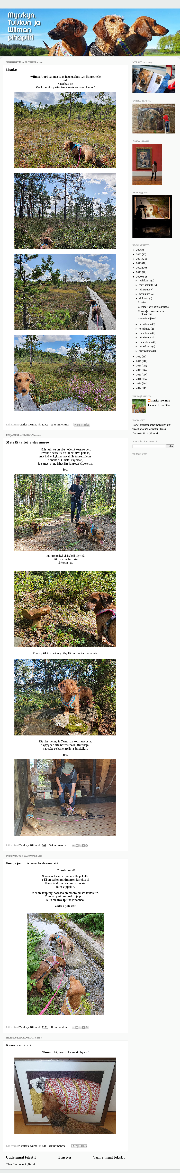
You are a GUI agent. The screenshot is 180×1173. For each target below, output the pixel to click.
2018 (139, 361)
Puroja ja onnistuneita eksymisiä (32, 863)
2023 (139, 263)
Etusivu (64, 1157)
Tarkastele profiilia (159, 405)
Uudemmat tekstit (21, 1157)
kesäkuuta (145, 328)
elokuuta (144, 298)
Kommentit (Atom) (24, 1164)
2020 (139, 276)
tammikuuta (146, 351)
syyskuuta (145, 294)
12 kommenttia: (60, 424)
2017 (139, 365)
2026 (139, 249)
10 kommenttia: (58, 845)
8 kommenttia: (58, 1146)
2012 (139, 388)
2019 (139, 356)
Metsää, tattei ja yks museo (27, 442)
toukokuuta (145, 333)
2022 (139, 267)
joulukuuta (145, 280)
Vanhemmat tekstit (109, 1157)
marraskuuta (146, 285)
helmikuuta (145, 346)
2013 (139, 383)
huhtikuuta (145, 337)
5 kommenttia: (59, 1027)
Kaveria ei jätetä (18, 1045)
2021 (139, 272)
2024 (139, 258)
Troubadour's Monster (145, 429)
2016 (139, 370)
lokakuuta (144, 289)
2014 (139, 379)
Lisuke (11, 70)
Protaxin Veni (140, 433)
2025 (139, 254)
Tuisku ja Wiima (160, 400)
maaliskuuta (146, 342)
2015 (139, 374)
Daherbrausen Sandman (146, 425)
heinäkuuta (145, 324)
